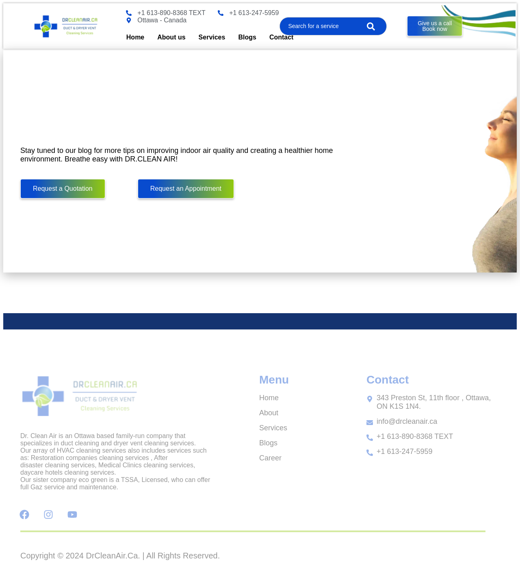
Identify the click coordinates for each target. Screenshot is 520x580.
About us (171, 37)
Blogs (247, 37)
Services (212, 37)
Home (135, 37)
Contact (281, 37)
